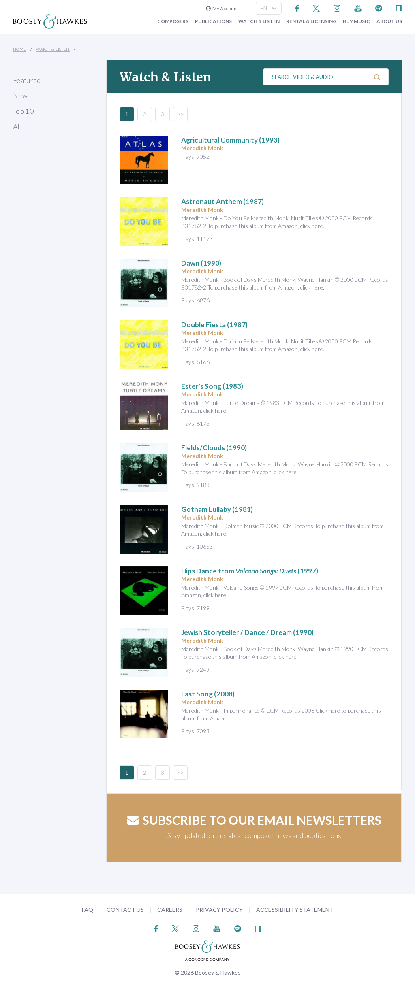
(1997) (249, 570)
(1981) (217, 509)
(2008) (208, 694)
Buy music (356, 21)
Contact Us (125, 909)
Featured (27, 80)
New (20, 96)
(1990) (201, 263)
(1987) (222, 201)
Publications (213, 21)
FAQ (87, 909)
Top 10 (23, 111)
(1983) (212, 386)
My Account (222, 8)
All (17, 126)
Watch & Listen (259, 21)
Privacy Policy (219, 909)
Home (19, 49)
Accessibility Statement (295, 909)
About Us (389, 21)
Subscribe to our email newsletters (254, 820)
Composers (172, 21)
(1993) (230, 140)
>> (180, 114)
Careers (169, 909)
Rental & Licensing (311, 21)
